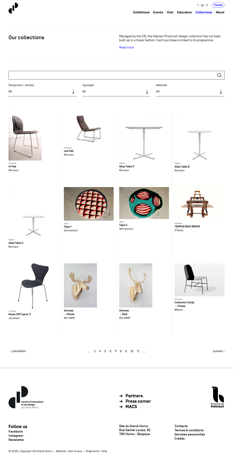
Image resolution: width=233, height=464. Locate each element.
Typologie (88, 85)
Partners (134, 396)
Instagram (16, 436)
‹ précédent (18, 351)
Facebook (16, 431)
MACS (131, 407)
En (202, 5)
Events (158, 12)
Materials (161, 85)
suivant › (218, 351)
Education (184, 12)
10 (131, 351)
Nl (207, 5)
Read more (126, 47)
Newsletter (16, 440)
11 (138, 351)
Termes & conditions (189, 430)
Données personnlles (190, 434)
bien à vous (75, 451)
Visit (170, 12)
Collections (204, 12)
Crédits (180, 439)
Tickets (218, 5)
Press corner (138, 401)
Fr (198, 5)
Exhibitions (141, 12)
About (220, 12)
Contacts (181, 426)
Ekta (104, 451)
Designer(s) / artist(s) (21, 85)
